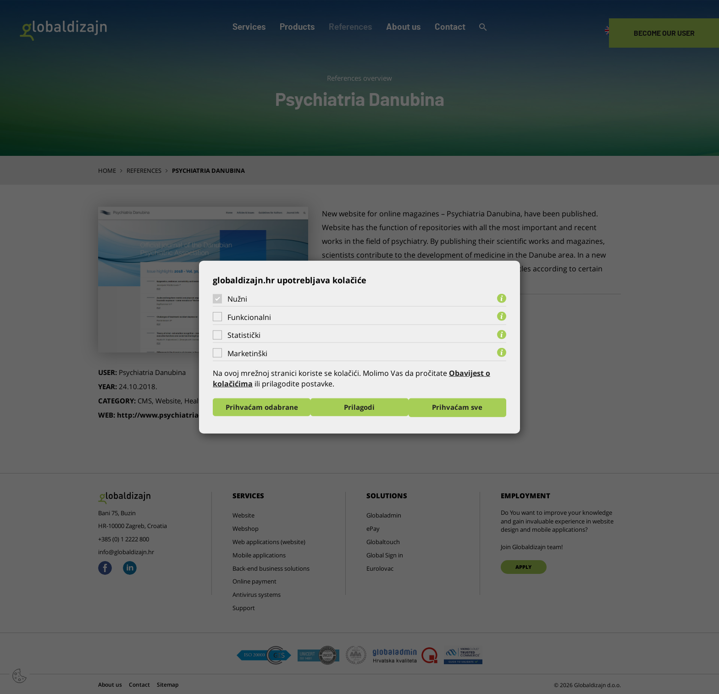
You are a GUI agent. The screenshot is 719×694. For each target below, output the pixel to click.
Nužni (237, 298)
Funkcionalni (249, 317)
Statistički (243, 335)
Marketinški (247, 353)
